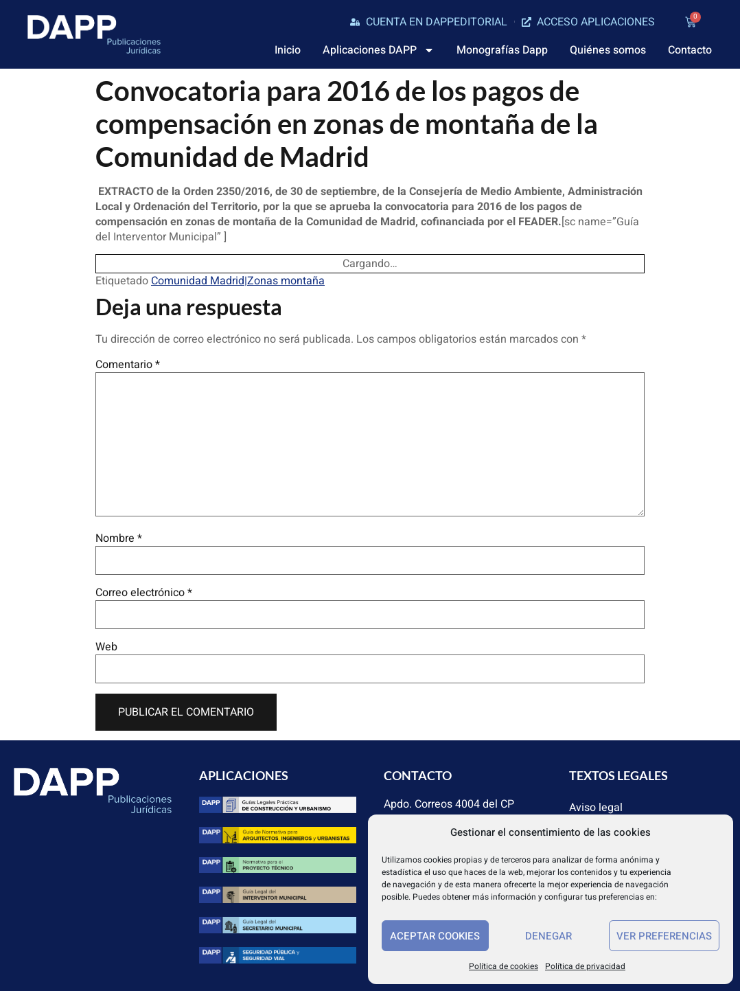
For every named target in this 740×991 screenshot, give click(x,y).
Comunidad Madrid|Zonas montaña (238, 281)
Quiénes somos (608, 50)
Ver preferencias (664, 936)
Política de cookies (503, 966)
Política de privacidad (585, 966)
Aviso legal (596, 807)
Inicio (288, 50)
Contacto (690, 50)
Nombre (118, 538)
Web (106, 646)
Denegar (548, 936)
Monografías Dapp (502, 50)
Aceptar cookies (435, 936)
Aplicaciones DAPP (379, 50)
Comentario (127, 364)
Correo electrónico (143, 592)
